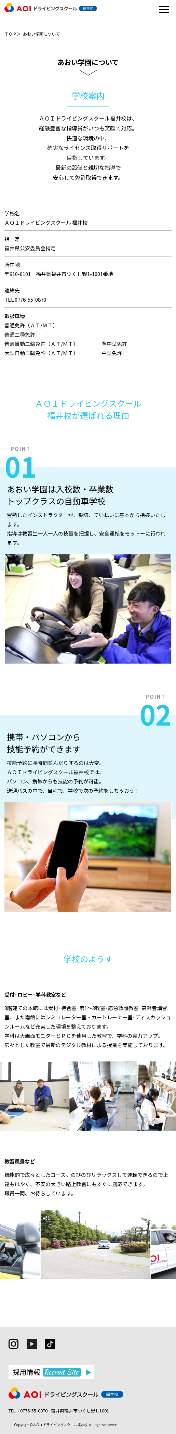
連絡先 (12, 290)
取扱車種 (14, 315)
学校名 (12, 213)
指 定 (12, 238)
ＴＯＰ (10, 34)
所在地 (12, 264)
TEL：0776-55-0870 (28, 1410)
